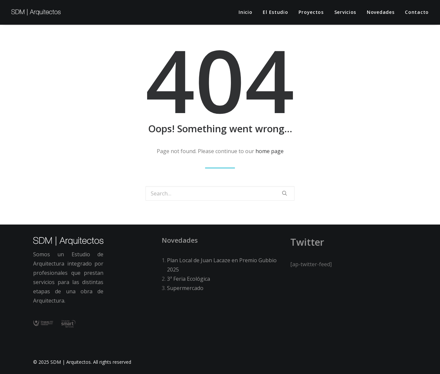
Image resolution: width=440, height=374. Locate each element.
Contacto (417, 12)
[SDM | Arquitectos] (36, 12)
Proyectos (311, 12)
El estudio (275, 12)
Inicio (245, 12)
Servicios (345, 12)
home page (269, 151)
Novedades (380, 12)
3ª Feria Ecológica (188, 278)
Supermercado (185, 288)
